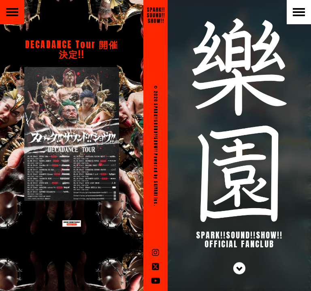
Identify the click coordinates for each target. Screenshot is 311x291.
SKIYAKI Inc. (156, 193)
